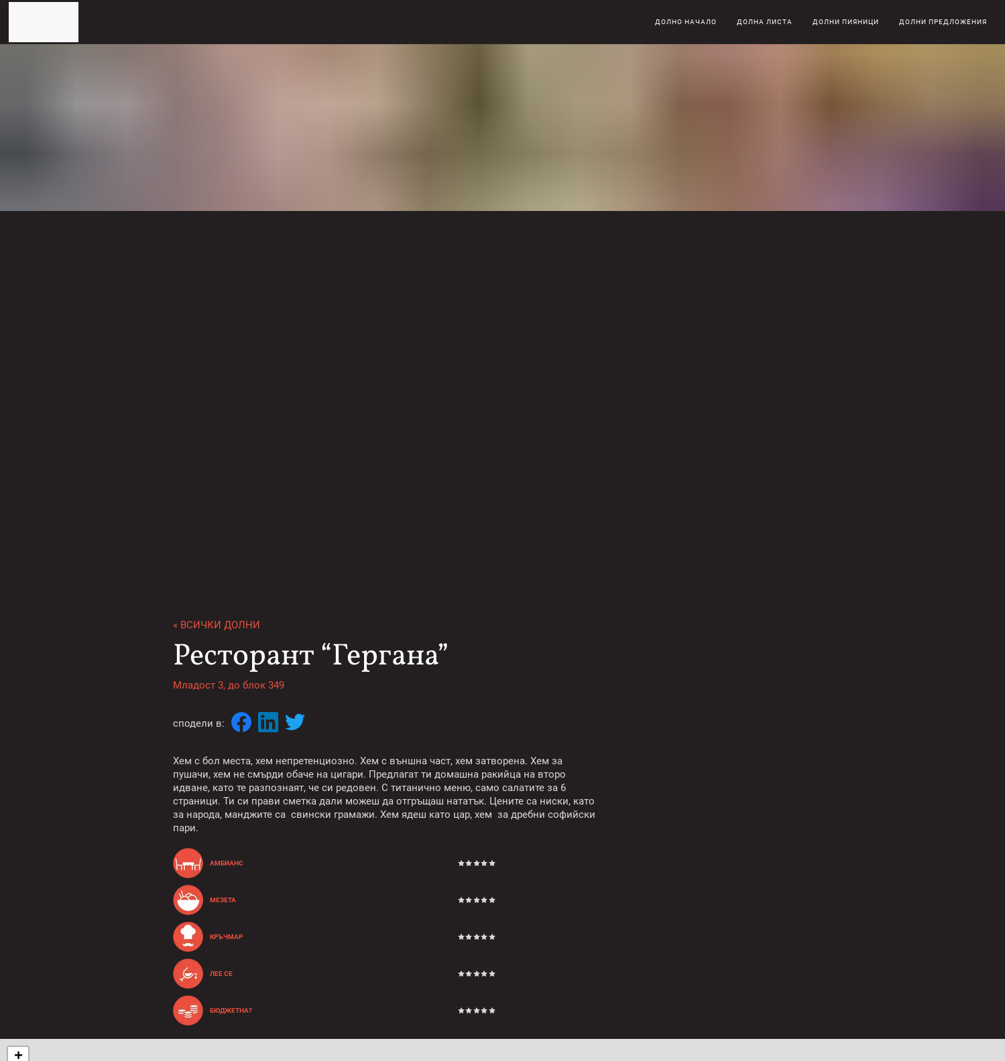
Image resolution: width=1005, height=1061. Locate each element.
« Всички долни (216, 625)
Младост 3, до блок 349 (228, 685)
